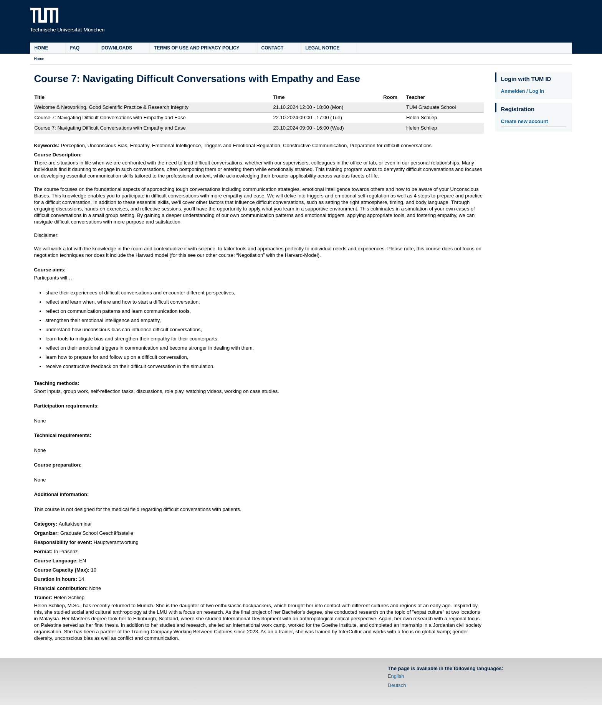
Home (41, 48)
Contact (272, 48)
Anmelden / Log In (522, 91)
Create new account (524, 121)
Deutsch (397, 685)
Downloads (116, 48)
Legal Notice (322, 48)
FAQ (74, 48)
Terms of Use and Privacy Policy (196, 48)
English (396, 676)
